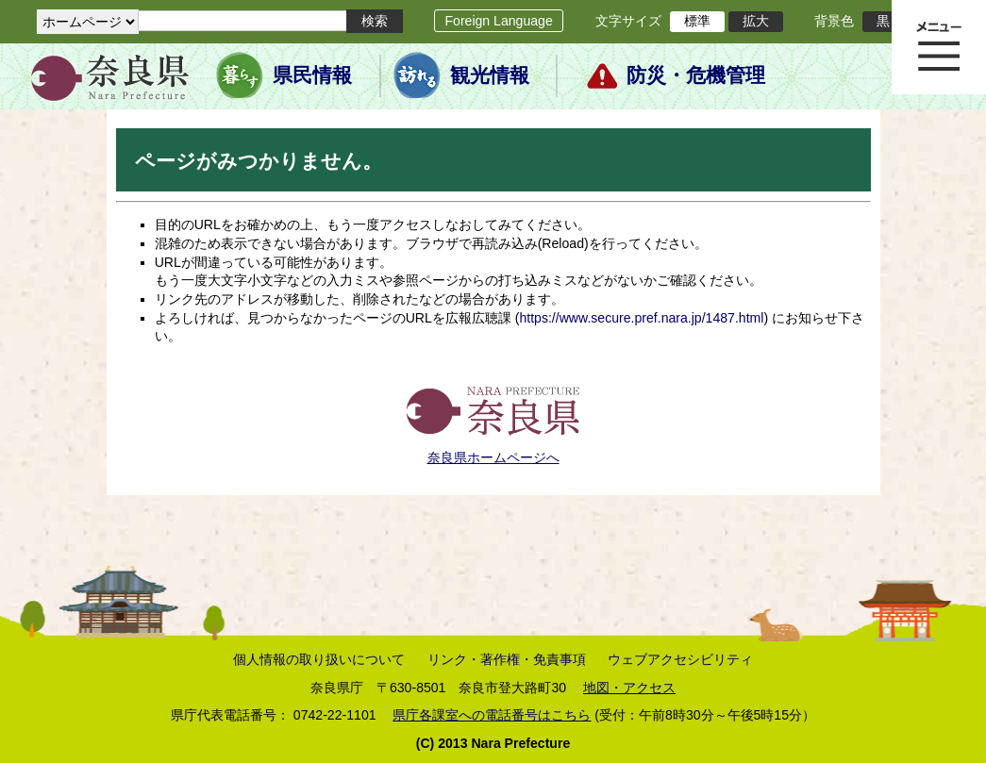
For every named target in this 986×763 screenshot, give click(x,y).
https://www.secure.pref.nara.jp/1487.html (641, 317)
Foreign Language (498, 20)
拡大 (756, 20)
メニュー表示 (939, 47)
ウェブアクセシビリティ (680, 659)
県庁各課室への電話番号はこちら (492, 714)
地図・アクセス (629, 687)
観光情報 (489, 75)
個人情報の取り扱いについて (319, 659)
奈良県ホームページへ (493, 457)
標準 (697, 20)
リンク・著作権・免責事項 (506, 659)
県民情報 (312, 75)
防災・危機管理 (696, 75)
